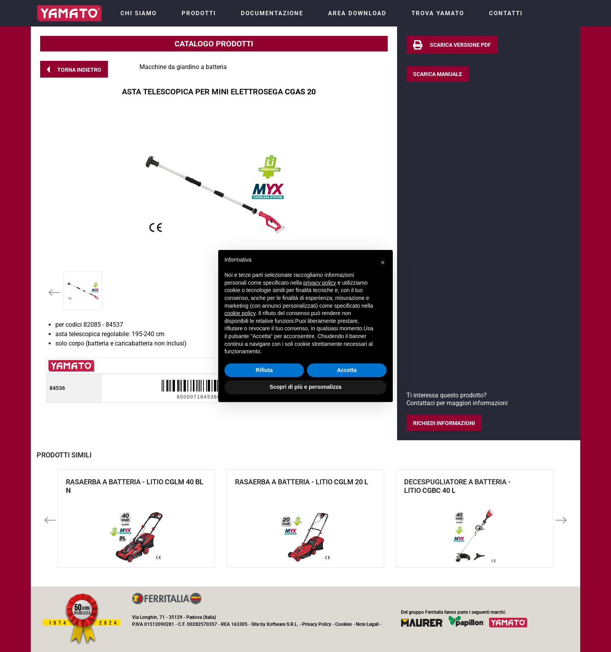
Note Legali (367, 624)
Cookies (343, 624)
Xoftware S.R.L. (282, 624)
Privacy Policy (316, 624)
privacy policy (319, 283)
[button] (74, 69)
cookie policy (239, 313)
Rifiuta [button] (264, 370)
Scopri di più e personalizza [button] (305, 387)
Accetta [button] (347, 370)
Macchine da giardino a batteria (183, 67)
